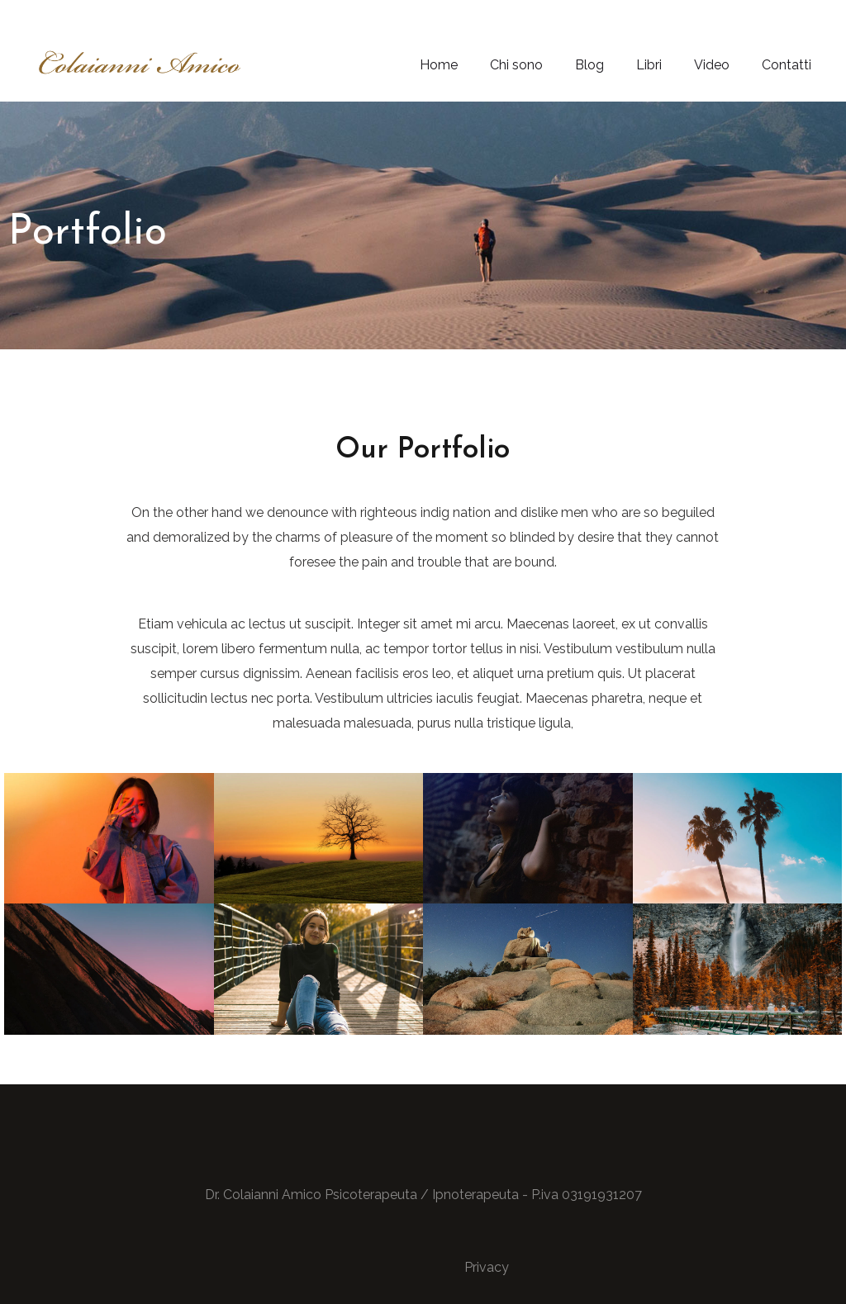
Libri (649, 65)
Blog (589, 65)
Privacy (486, 1267)
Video (712, 65)
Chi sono (516, 65)
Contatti (786, 65)
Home (439, 65)
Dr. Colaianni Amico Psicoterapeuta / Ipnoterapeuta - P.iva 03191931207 (423, 1194)
